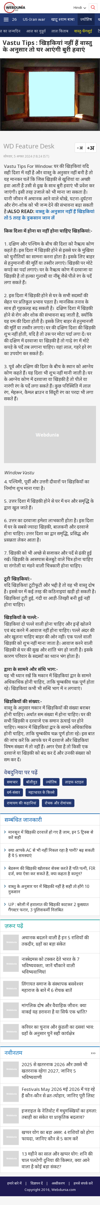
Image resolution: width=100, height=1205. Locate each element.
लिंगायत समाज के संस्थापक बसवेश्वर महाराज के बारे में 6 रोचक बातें (52, 987)
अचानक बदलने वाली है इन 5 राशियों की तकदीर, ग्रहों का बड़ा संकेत (55, 940)
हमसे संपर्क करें (83, 1183)
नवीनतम (13, 1052)
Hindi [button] (78, 7)
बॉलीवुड (31, 781)
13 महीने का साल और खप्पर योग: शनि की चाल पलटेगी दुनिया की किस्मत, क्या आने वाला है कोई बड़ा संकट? (57, 1160)
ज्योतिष (86, 19)
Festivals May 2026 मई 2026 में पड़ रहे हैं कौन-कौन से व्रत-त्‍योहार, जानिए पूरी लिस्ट (58, 1092)
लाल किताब (59, 31)
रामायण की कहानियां (21, 802)
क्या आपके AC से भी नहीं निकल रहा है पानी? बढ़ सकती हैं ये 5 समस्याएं (51, 852)
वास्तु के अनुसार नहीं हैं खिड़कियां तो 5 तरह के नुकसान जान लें (49, 214)
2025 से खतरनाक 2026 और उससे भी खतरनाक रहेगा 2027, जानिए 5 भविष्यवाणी (54, 1070)
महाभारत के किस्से (41, 792)
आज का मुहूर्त (36, 31)
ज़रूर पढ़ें (14, 925)
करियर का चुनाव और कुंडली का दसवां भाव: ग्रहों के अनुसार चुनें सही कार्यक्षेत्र (58, 1030)
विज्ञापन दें (36, 1183)
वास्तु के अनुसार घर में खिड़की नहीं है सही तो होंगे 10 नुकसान (48, 889)
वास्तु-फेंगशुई (83, 31)
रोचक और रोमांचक (58, 802)
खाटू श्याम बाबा (62, 19)
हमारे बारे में (14, 1183)
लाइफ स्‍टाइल (74, 781)
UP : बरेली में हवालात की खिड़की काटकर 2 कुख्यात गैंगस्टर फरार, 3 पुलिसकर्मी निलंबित (48, 907)
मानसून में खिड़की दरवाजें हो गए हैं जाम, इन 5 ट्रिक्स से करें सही (50, 834)
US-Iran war (34, 19)
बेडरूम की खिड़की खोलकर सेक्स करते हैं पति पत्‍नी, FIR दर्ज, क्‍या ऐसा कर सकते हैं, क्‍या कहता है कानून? (51, 870)
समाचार (12, 781)
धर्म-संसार (13, 792)
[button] (6, 19)
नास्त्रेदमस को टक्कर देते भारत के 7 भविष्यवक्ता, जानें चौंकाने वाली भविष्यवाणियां (50, 965)
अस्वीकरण (58, 1183)
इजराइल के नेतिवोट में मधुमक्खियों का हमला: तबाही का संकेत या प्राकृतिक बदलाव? (59, 1114)
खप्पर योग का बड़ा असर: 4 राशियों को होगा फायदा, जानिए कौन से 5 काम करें (58, 1135)
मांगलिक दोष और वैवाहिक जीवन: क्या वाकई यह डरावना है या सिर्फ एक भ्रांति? (54, 1008)
